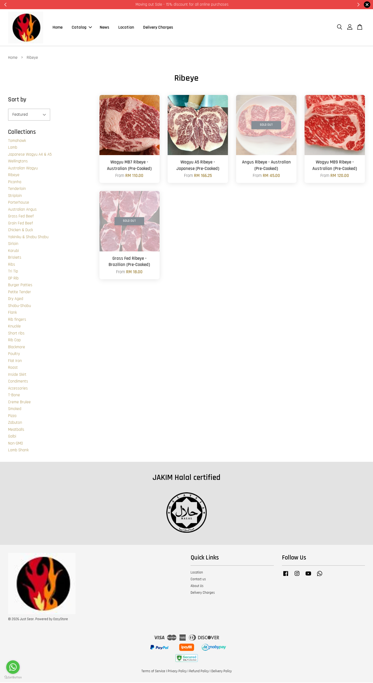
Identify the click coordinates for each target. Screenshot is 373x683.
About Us (197, 586)
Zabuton (15, 423)
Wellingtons (18, 161)
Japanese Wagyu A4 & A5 (30, 155)
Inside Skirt (17, 375)
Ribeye (13, 175)
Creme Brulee (19, 402)
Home (58, 27)
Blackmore (16, 347)
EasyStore (60, 619)
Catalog (82, 27)
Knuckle (14, 326)
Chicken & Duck (20, 230)
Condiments (18, 381)
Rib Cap (14, 340)
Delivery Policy (221, 672)
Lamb (12, 148)
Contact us (198, 580)
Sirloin (13, 244)
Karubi (13, 251)
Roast (13, 368)
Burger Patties (20, 285)
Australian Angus (22, 210)
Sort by (17, 100)
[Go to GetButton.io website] (13, 677)
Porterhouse (18, 203)
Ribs (11, 265)
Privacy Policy (177, 672)
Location (126, 27)
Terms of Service (153, 672)
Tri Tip (13, 271)
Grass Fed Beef (21, 216)
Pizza (12, 416)
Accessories (18, 388)
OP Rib (13, 278)
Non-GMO (15, 443)
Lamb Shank (18, 450)
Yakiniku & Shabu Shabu (28, 237)
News (104, 27)
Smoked (14, 409)
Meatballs (16, 430)
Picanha (14, 182)
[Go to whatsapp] (13, 667)
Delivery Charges (158, 27)
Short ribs (16, 333)
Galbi (12, 436)
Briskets (14, 258)
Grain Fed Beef (20, 223)
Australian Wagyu (23, 168)
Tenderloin (17, 189)
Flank (12, 313)
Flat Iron (15, 361)
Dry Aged (15, 299)
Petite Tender (19, 292)
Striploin (15, 196)
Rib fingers (17, 320)
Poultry (14, 354)
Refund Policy (199, 672)
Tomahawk (17, 141)
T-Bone (14, 395)
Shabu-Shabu (19, 306)
